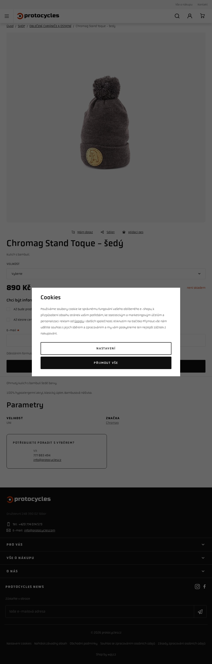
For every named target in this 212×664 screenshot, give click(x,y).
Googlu (79, 321)
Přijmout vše (106, 363)
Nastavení (105, 348)
